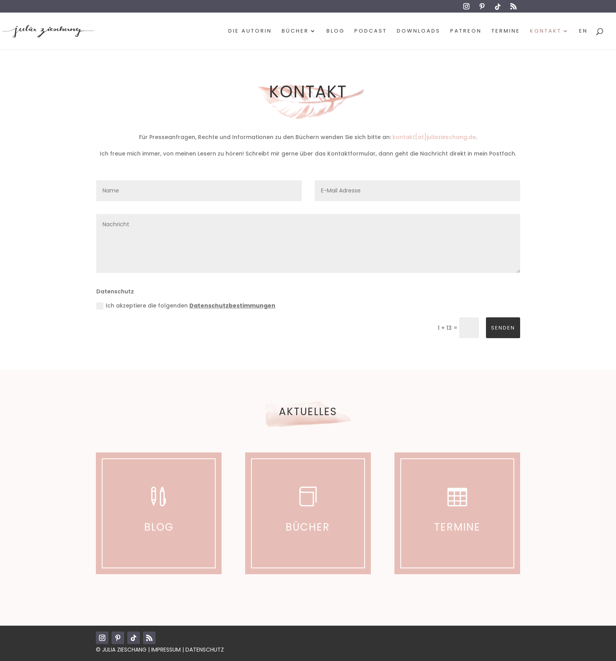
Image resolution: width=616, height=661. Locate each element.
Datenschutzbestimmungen (232, 305)
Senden (503, 327)
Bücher (295, 31)
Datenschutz (204, 650)
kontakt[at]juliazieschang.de (434, 137)
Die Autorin (250, 31)
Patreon (466, 31)
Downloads (418, 31)
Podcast (370, 31)
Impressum (166, 650)
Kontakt (545, 31)
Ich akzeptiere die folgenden (185, 305)
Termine (505, 31)
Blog (335, 31)
